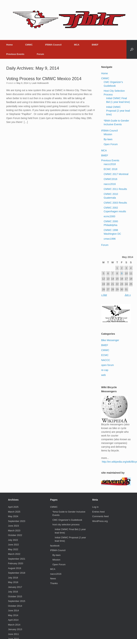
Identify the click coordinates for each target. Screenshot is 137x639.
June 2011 (13, 634)
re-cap (104, 370)
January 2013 (15, 629)
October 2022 (15, 535)
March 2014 (14, 624)
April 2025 (13, 507)
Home (9, 44)
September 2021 (16, 558)
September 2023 (16, 521)
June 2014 (13, 610)
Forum (40, 54)
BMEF (95, 44)
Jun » (128, 294)
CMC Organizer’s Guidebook (67, 520)
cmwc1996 (110, 238)
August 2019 (14, 568)
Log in (95, 507)
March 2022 (14, 554)
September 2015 (16, 601)
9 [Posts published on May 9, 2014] (121, 273)
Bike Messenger (110, 340)
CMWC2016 (110, 179)
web (103, 375)
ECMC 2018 (110, 169)
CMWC (29, 44)
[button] (131, 49)
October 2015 (15, 596)
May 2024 (13, 516)
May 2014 (13, 615)
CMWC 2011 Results (115, 189)
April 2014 (13, 620)
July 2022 (13, 540)
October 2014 (15, 606)
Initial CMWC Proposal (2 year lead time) (118, 111)
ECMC (104, 355)
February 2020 (15, 563)
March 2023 (14, 530)
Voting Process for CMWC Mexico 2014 (44, 78)
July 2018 (13, 577)
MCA (76, 44)
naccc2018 (110, 164)
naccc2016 (110, 184)
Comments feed (100, 516)
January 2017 (15, 587)
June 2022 (13, 544)
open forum (107, 365)
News (53, 578)
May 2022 (13, 549)
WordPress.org (100, 521)
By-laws (108, 139)
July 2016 (13, 591)
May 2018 (13, 582)
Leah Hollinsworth (40, 83)
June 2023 (13, 525)
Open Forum (111, 144)
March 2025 (14, 511)
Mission (108, 134)
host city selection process (66, 524)
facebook (55, 545)
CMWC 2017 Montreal (116, 174)
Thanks (54, 583)
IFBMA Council (53, 44)
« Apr (104, 294)
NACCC (105, 360)
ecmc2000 (109, 216)
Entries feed (98, 511)
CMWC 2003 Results (115, 202)
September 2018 (16, 572)
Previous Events (15, 54)
